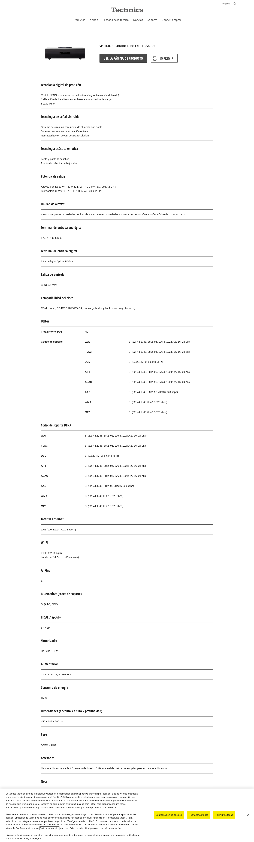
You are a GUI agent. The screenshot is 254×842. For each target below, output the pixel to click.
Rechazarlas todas (198, 815)
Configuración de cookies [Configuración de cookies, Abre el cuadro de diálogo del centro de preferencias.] (169, 815)
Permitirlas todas (224, 815)
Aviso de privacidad (80, 828)
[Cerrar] (248, 815)
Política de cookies (49, 828)
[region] (127, 815)
